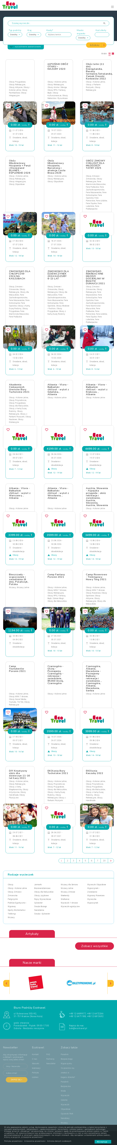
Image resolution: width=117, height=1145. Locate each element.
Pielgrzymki (13, 899)
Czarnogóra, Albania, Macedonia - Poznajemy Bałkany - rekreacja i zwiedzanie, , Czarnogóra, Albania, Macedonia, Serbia (94, 678)
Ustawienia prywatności (35, 1141)
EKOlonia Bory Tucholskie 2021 (58, 772)
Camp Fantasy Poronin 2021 (56, 576)
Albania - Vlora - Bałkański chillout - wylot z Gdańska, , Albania (58, 389)
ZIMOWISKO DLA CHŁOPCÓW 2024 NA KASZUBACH (19, 275)
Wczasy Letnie (23, 587)
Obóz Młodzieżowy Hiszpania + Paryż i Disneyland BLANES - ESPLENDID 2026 (20, 167)
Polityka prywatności (13, 1141)
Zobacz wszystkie (94, 946)
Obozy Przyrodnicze (17, 400)
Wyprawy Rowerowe (95, 895)
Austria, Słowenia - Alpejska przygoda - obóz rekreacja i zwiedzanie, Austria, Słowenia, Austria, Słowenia (97, 497)
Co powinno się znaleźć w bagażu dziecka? (68, 1072)
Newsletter (50, 1064)
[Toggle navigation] (112, 7)
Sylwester (38, 903)
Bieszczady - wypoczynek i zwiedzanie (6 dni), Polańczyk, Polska (18, 579)
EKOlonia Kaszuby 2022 (94, 772)
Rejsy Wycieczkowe (42, 899)
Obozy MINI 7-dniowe (57, 590)
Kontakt (35, 1055)
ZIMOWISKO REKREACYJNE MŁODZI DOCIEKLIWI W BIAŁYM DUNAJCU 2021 (95, 277)
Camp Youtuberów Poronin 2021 (17, 669)
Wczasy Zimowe (68, 892)
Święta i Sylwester (42, 914)
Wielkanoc (65, 899)
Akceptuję (103, 1142)
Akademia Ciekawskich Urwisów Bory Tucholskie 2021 (19, 388)
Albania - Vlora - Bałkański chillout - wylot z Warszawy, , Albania (19, 493)
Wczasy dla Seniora (69, 885)
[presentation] (6, 983)
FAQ (48, 1055)
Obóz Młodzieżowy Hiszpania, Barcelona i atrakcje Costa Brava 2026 (57, 167)
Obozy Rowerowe (93, 593)
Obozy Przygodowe (17, 82)
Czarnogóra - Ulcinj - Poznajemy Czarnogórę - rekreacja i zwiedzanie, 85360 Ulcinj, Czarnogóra (56, 675)
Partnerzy (50, 1059)
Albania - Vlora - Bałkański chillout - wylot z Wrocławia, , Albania (58, 493)
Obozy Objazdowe (17, 184)
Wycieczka (91, 899)
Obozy (10, 885)
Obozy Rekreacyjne (17, 85)
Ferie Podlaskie (92, 187)
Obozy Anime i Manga (57, 87)
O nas (34, 1059)
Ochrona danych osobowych (59, 1141)
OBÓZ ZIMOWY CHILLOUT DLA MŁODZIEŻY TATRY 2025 (95, 164)
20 (104, 860)
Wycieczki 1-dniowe (69, 903)
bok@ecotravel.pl (78, 1028)
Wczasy (12, 587)
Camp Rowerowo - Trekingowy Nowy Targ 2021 (96, 577)
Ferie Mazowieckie (93, 192)
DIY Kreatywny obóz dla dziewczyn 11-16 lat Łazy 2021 (19, 774)
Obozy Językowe (41, 895)
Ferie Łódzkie (101, 201)
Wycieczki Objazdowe (96, 885)
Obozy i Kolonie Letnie (57, 82)
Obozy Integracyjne (17, 181)
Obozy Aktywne (16, 87)
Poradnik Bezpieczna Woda (66, 1086)
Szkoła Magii (58, 598)
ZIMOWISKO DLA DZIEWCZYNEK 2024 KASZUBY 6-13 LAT (58, 275)
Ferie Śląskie (91, 203)
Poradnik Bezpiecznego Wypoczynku (67, 1059)
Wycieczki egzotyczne (70, 906)
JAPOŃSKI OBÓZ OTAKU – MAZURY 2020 (58, 66)
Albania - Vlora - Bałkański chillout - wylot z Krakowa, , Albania (96, 389)
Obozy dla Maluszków (18, 406)
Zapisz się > (16, 1080)
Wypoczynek (92, 903)
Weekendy (65, 895)
